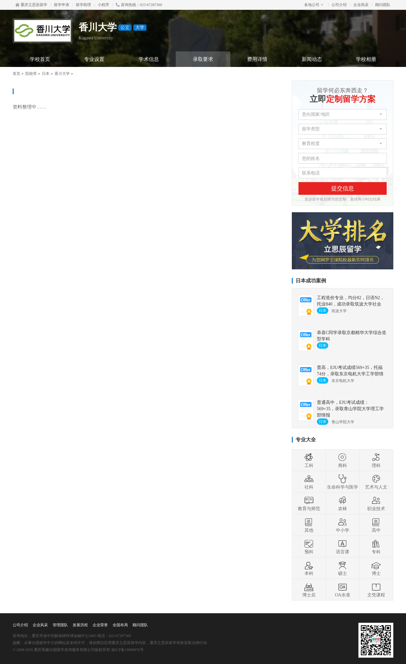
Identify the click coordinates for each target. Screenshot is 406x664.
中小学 (342, 525)
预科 (309, 546)
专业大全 (306, 439)
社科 (309, 482)
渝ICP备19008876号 (127, 650)
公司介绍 (339, 5)
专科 (376, 546)
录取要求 (203, 59)
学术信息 (149, 59)
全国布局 (120, 625)
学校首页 (40, 59)
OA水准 (342, 589)
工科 (309, 460)
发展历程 (80, 625)
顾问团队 (382, 5)
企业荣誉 (100, 625)
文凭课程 (376, 589)
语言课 (342, 546)
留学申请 (61, 5)
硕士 (342, 568)
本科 (309, 568)
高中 (376, 525)
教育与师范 (309, 503)
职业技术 (376, 503)
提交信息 (342, 188)
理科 (376, 460)
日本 (45, 73)
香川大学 (62, 73)
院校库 (31, 73)
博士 (376, 568)
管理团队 (60, 625)
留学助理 (83, 5)
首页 (16, 73)
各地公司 (314, 5)
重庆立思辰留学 (31, 5)
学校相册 (366, 59)
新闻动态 (312, 59)
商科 (342, 460)
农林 (342, 503)
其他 (309, 525)
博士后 (309, 589)
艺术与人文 (376, 482)
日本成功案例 (311, 280)
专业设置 (94, 59)
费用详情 (257, 59)
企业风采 (361, 5)
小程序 (103, 5)
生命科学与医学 (342, 482)
